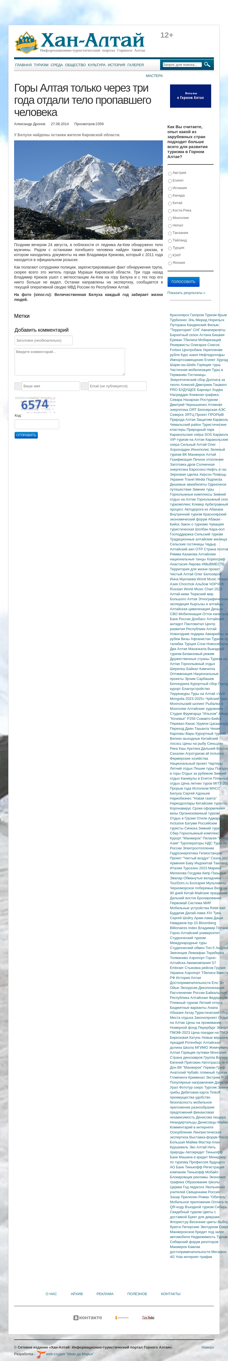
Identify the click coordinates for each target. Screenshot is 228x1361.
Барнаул (204, 390)
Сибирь (221, 1207)
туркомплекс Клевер (187, 504)
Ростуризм (209, 400)
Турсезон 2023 (195, 868)
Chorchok (187, 584)
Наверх (208, 1347)
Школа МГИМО (196, 1047)
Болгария (198, 883)
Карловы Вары (183, 733)
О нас (51, 1294)
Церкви (176, 1187)
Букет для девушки (203, 1217)
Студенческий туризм (188, 938)
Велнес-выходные (185, 738)
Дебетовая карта (195, 1092)
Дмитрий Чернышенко (189, 405)
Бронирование (209, 898)
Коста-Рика (179, 210)
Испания (177, 188)
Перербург (207, 1027)
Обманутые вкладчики (202, 878)
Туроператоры (192, 843)
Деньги (217, 609)
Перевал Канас (183, 723)
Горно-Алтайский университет (195, 933)
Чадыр (210, 544)
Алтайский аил (183, 549)
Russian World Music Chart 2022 (196, 589)
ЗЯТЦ (190, 415)
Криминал (197, 1077)
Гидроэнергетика (184, 853)
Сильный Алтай (194, 444)
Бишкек (218, 335)
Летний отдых (182, 768)
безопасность (181, 1102)
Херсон (206, 474)
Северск (177, 415)
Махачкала (198, 649)
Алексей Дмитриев (197, 385)
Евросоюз (197, 469)
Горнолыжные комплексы (191, 494)
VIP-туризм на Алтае (188, 439)
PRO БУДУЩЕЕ (183, 390)
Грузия (220, 968)
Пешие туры (204, 768)
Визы (186, 639)
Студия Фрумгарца (186, 714)
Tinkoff (215, 1092)
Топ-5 (211, 948)
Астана (205, 335)
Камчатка (207, 669)
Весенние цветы (203, 1222)
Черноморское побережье (192, 888)
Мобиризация (209, 340)
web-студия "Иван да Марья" (65, 1354)
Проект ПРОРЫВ (209, 415)
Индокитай (203, 863)
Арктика (194, 748)
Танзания (178, 233)
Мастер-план (209, 1142)
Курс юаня (190, 355)
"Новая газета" (205, 798)
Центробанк (192, 350)
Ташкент (220, 385)
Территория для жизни (189, 569)
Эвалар (177, 878)
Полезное (137, 1294)
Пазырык (218, 873)
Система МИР (199, 903)
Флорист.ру (180, 1222)
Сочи (201, 644)
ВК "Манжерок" (190, 1067)
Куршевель (179, 1147)
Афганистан (201, 639)
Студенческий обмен (188, 948)
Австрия (177, 173)
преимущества (182, 1097)
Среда (57, 65)
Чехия (215, 728)
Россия (214, 1192)
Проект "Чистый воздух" (190, 858)
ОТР (199, 549)
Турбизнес (179, 320)
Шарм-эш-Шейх (183, 365)
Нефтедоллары (211, 355)
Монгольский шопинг (188, 704)
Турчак (222, 1237)
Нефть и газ (216, 469)
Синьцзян (215, 743)
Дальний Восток (214, 748)
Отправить (26, 435)
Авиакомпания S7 (201, 963)
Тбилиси (190, 340)
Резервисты (180, 345)
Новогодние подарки (187, 634)
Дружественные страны (190, 659)
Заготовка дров (183, 464)
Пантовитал (194, 624)
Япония (176, 263)
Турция (176, 248)
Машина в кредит (194, 1157)
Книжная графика (204, 395)
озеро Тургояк (206, 1087)
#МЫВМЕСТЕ (213, 564)
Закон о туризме (195, 524)
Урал (174, 1087)
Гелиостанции (210, 853)
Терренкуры (180, 694)
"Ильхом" (210, 714)
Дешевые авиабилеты (189, 484)
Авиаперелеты (213, 330)
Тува (217, 913)
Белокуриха (180, 684)
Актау (190, 1013)
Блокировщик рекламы (189, 1177)
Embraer (177, 968)
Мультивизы (216, 883)
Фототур (186, 1087)
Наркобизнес (181, 798)
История (116, 65)
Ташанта (202, 728)
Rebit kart (218, 908)
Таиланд (220, 863)
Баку (190, 863)
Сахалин (177, 753)
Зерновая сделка (185, 474)
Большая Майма (184, 1142)
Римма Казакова (184, 554)
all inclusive (215, 753)
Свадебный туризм (186, 1212)
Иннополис (200, 449)
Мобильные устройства (190, 908)
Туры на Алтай (203, 694)
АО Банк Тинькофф (186, 1167)
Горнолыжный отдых (198, 664)
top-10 (192, 923)
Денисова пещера (211, 1117)
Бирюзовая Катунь (186, 1037)
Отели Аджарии (210, 818)
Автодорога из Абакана (203, 509)
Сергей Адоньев (196, 793)
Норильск (216, 320)
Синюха (191, 828)
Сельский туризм (209, 534)
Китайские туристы (211, 803)
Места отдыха (182, 1017)
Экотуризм (209, 1227)
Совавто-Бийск (209, 718)
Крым (222, 315)
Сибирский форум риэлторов (194, 1242)
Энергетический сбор (188, 380)
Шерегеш (178, 669)
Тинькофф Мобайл (202, 1172)
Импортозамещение (187, 360)
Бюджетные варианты (189, 1008)
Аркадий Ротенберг (186, 1042)
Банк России (181, 619)
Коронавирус (181, 808)
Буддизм (177, 913)
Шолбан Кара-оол (210, 529)
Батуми (191, 823)
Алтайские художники (205, 709)
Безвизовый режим (198, 654)
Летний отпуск (210, 1003)
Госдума (194, 873)
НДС (209, 843)
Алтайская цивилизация (190, 609)
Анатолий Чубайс (185, 1072)
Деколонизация (211, 988)
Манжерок (179, 1247)
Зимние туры (203, 489)
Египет (176, 180)
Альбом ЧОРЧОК (209, 584)
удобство (203, 1097)
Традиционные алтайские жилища (198, 539)
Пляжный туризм (184, 1003)
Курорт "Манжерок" (186, 838)
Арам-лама (204, 918)
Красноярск (180, 315)
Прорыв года (181, 788)
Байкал (192, 669)
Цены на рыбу (194, 743)
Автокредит (195, 1152)
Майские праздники (211, 893)
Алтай (211, 454)
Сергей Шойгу (182, 918)
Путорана (178, 325)
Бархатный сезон (185, 335)
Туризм (41, 65)
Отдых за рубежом (198, 773)
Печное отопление (208, 459)
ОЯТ (193, 410)
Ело (215, 983)
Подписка (214, 479)
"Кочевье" (178, 718)
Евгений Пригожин (186, 1062)
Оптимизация (181, 674)
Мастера (154, 76)
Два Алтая (179, 649)
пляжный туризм (213, 1072)
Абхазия (177, 1013)
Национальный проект (189, 763)
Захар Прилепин (184, 1197)
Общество (75, 65)
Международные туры (188, 943)
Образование (196, 1182)
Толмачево (179, 958)
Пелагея (210, 838)
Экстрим (213, 1077)
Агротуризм (195, 753)
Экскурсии (189, 988)
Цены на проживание (203, 1022)
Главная (23, 65)
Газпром (197, 315)
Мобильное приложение (190, 1202)
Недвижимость (204, 1237)
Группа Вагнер (216, 1057)
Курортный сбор (204, 684)
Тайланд (177, 240)
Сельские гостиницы (187, 544)
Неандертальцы (184, 1122)
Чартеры (215, 763)
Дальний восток (183, 898)
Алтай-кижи (180, 594)
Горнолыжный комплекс (199, 833)
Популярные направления (192, 1082)
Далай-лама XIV (199, 913)
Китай (175, 203)
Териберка (215, 953)
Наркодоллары (183, 803)
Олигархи (198, 345)
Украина (177, 973)
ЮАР (174, 255)
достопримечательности (190, 1252)
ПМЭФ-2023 (180, 1032)
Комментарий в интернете (192, 1127)
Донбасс (199, 619)
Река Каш (178, 748)
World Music (207, 579)
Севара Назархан (185, 400)
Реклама (105, 1294)
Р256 (192, 718)
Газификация (181, 459)
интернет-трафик (198, 1257)
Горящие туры (208, 365)
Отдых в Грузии (183, 818)
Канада (176, 195)
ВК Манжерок (194, 454)
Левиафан (197, 953)
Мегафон (219, 1252)
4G (173, 1257)
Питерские (191, 1227)
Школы (214, 1182)
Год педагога (194, 1187)
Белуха (176, 793)
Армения (178, 863)
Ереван (176, 340)
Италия (176, 868)
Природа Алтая (183, 419)
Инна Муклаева (183, 579)
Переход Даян (182, 728)
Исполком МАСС (206, 788)
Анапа (213, 1008)
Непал (175, 225)
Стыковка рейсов (199, 968)
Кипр (206, 873)
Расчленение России (188, 993)
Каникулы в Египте (197, 778)
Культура (97, 65)
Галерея (136, 65)
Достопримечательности (191, 983)
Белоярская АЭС (212, 410)
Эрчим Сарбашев (199, 679)
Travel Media (195, 479)
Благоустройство (196, 689)
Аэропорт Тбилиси (201, 973)
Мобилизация (190, 614)
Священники (197, 1192)
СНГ (197, 330)
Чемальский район (186, 424)
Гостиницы (196, 375)
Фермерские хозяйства (189, 758)
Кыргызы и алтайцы (206, 604)
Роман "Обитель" (212, 1197)
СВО (174, 614)
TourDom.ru (180, 883)
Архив (77, 1294)
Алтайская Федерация (209, 998)
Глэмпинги (179, 1077)
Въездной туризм (200, 1207)
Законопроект (206, 1017)
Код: (18, 415)
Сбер (175, 833)
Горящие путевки (195, 1052)
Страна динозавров (187, 1057)
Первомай (179, 903)
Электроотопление (198, 848)
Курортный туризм (210, 733)
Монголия (178, 218)
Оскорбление (181, 1132)
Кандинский (197, 325)
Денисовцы (208, 1122)
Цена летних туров (197, 783)
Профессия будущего (207, 1162)
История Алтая (188, 978)
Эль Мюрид (198, 320)
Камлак (194, 1247)
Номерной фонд (184, 1027)
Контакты (171, 1294)
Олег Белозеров (207, 574)
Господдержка (182, 534)
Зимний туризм (211, 828)
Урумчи (203, 723)
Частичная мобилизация (191, 370)
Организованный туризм (199, 813)
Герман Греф (214, 1067)
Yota (180, 1257)
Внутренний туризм (186, 514)
